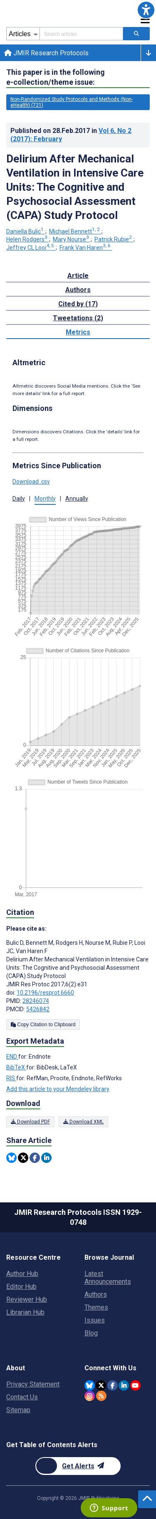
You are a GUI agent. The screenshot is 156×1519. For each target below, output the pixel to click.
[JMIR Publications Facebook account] (112, 1385)
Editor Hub (21, 1286)
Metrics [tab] (78, 332)
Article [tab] (78, 276)
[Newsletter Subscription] (78, 1466)
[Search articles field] (81, 33)
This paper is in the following (55, 77)
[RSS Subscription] (101, 1396)
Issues (94, 1320)
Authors (95, 1294)
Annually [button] (76, 498)
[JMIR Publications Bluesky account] (89, 1385)
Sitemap (18, 1410)
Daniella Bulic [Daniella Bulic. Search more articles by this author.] (25, 231)
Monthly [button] (45, 498)
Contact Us (22, 1397)
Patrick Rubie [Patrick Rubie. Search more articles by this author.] (113, 239)
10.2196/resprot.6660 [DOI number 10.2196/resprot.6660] (45, 992)
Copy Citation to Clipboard (43, 1024)
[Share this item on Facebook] (35, 1158)
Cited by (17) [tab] (78, 304)
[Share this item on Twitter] (23, 1158)
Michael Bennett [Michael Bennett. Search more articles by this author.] (75, 231)
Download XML (83, 1122)
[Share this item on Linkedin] (46, 1158)
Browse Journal (109, 1257)
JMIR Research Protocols (46, 53)
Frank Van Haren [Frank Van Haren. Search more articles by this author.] (85, 247)
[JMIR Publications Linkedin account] (124, 1385)
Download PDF (30, 1122)
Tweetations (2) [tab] (78, 318)
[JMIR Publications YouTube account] (135, 1385)
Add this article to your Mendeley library (57, 1089)
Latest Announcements (107, 1277)
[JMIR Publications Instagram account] (89, 1396)
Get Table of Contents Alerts (51, 1445)
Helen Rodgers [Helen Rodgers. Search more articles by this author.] (27, 239)
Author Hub (22, 1274)
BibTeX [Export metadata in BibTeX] (16, 1067)
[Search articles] (136, 33)
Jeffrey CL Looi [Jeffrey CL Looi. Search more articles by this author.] (30, 247)
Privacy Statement (32, 1384)
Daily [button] (18, 498)
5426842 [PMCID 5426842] (38, 1009)
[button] (146, 10)
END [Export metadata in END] (12, 1056)
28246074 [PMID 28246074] (35, 1001)
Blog (91, 1333)
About (15, 1368)
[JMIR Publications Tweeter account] (101, 1385)
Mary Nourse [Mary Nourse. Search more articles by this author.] (71, 239)
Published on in (70, 135)
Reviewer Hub (26, 1299)
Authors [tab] (78, 290)
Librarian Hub (25, 1312)
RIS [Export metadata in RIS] (11, 1078)
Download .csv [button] (31, 481)
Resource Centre (33, 1257)
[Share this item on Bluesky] (11, 1158)
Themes (96, 1307)
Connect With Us (110, 1368)
